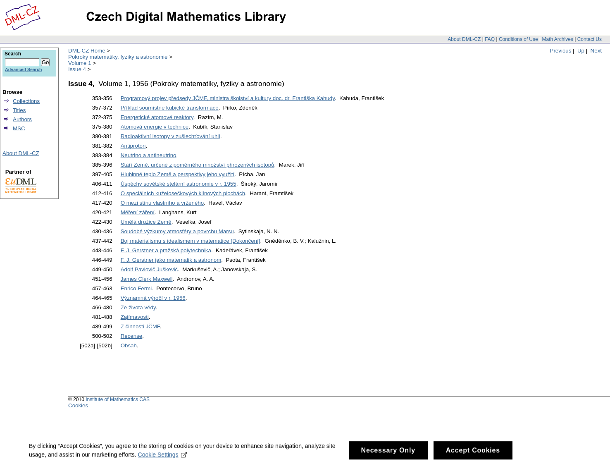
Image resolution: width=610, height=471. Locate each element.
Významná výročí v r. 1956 (153, 298)
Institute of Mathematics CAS (118, 399)
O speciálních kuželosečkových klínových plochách (183, 193)
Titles (19, 110)
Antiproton (133, 146)
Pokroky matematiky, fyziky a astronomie (117, 57)
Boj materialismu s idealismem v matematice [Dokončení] (190, 241)
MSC (19, 128)
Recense (132, 336)
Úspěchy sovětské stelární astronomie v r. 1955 (178, 184)
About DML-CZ (464, 39)
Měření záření (138, 212)
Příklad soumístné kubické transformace (170, 108)
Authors (22, 119)
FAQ (490, 39)
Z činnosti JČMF (140, 326)
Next (596, 51)
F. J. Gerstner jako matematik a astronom (171, 260)
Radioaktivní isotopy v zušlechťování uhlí (170, 136)
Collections (26, 101)
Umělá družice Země (146, 222)
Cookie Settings (162, 458)
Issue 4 (77, 69)
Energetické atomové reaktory (157, 117)
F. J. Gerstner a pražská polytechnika (166, 250)
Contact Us (589, 39)
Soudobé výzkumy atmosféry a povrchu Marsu (177, 231)
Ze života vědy (138, 307)
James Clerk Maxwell (147, 279)
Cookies (78, 405)
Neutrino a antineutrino (148, 155)
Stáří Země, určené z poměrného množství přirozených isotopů (197, 165)
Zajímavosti (135, 317)
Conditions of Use (518, 39)
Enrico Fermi (136, 288)
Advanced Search (23, 69)
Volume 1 (79, 63)
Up (580, 51)
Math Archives (557, 39)
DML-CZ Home (86, 51)
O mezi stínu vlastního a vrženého (162, 203)
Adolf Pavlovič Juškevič (149, 269)
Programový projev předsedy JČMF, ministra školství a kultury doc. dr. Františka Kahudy (228, 98)
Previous (561, 51)
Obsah (129, 345)
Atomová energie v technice (154, 127)
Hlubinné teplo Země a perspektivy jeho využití (178, 174)
